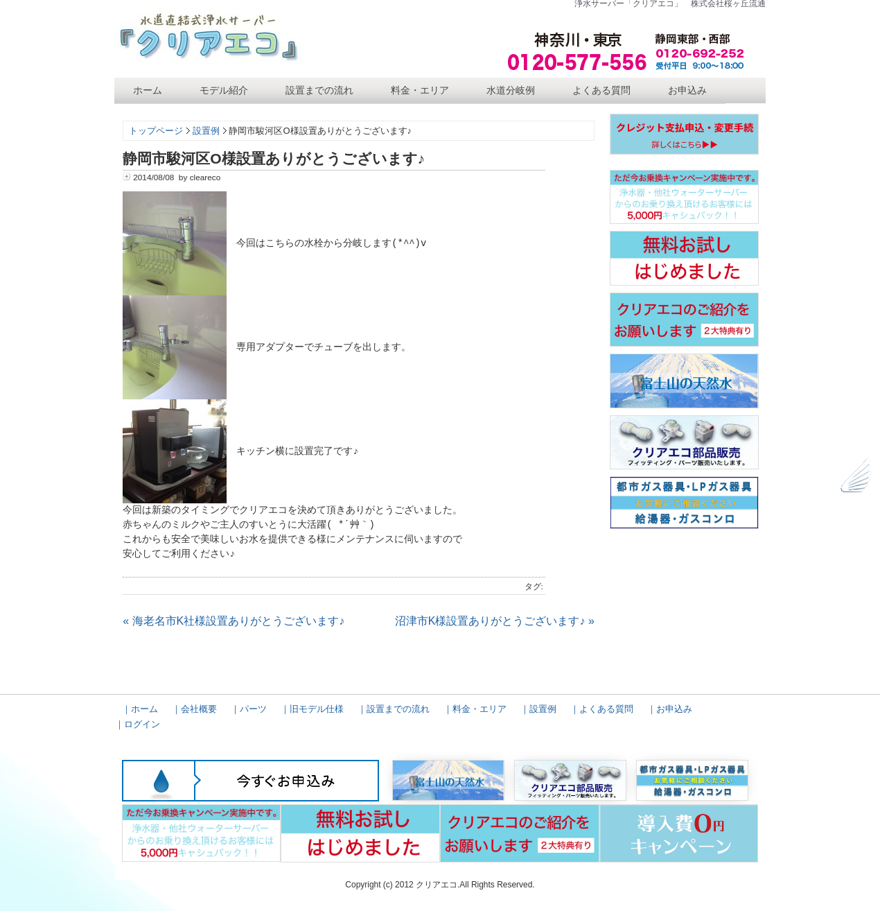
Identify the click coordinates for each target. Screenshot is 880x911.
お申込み (687, 90)
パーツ (253, 709)
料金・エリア (420, 90)
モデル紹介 (224, 90)
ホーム (147, 90)
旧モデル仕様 (317, 709)
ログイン (142, 724)
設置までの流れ (319, 90)
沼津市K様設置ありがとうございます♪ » (495, 621)
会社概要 (199, 709)
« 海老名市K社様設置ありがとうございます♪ (233, 621)
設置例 (206, 130)
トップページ (156, 130)
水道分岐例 (510, 90)
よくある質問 (601, 90)
